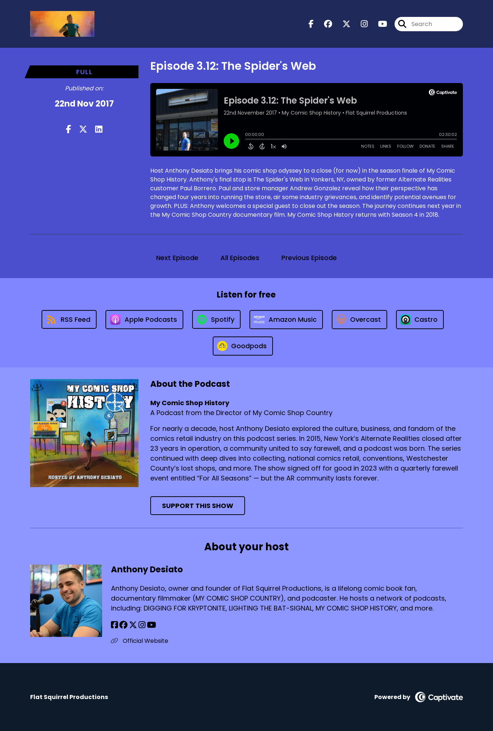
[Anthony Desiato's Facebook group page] (123, 625)
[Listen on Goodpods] (243, 346)
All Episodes (239, 257)
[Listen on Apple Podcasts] (144, 319)
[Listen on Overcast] (359, 319)
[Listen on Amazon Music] (286, 319)
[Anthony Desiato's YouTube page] (151, 625)
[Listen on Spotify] (216, 319)
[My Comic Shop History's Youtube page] (378, 24)
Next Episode (177, 257)
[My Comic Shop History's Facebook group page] (323, 24)
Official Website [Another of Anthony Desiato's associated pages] (139, 641)
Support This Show (197, 505)
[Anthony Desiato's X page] (133, 625)
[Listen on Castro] (420, 319)
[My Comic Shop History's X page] (342, 24)
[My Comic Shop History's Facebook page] (311, 24)
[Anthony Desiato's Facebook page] (114, 625)
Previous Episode (309, 257)
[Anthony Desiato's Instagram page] (141, 625)
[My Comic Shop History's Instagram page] (360, 24)
